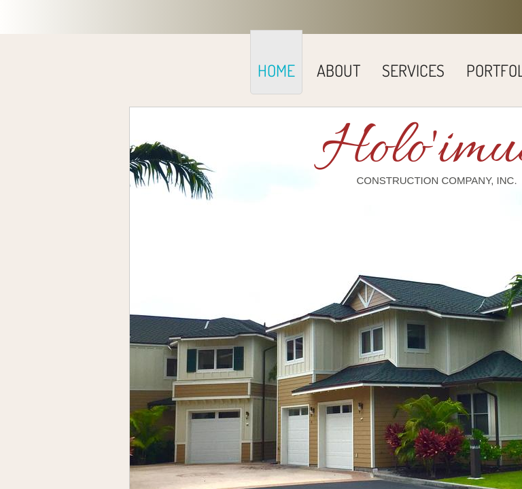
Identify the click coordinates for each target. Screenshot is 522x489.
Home (276, 70)
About (338, 70)
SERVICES (413, 70)
